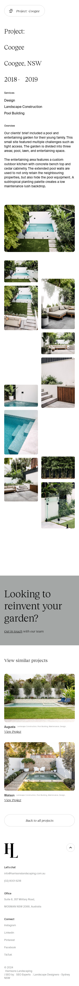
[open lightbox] (21, 271)
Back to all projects (40, 820)
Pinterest (9, 940)
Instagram (10, 925)
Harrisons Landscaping (18, 971)
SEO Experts (23, 974)
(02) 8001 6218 (12, 881)
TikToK (8, 955)
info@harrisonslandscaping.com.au (24, 873)
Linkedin (9, 932)
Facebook (10, 947)
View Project (12, 731)
